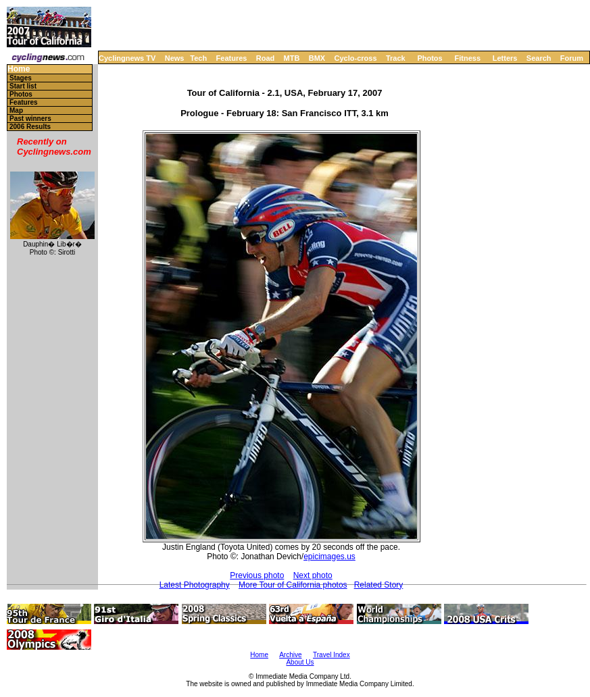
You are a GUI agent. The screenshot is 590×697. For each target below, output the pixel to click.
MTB (292, 58)
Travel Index (331, 655)
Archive (290, 655)
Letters (505, 58)
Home (18, 69)
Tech (198, 58)
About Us (300, 662)
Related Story (378, 585)
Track (395, 58)
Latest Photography (194, 585)
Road (265, 58)
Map (16, 110)
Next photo (313, 575)
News (175, 58)
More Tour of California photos (293, 585)
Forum (571, 58)
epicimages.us (329, 556)
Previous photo (257, 575)
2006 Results (30, 126)
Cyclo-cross (356, 58)
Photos (429, 58)
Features (231, 58)
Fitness (467, 58)
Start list (22, 86)
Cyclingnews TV (127, 58)
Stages (20, 78)
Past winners (30, 118)
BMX (317, 58)
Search (538, 58)
